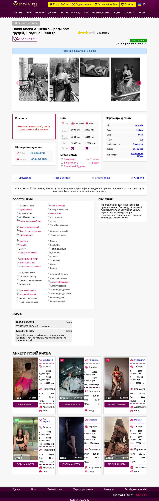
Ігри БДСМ (60, 242)
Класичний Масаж (29, 292)
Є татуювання (100, 176)
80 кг (140, 133)
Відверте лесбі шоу (65, 207)
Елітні (64, 12)
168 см (139, 128)
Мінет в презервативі (30, 225)
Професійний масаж (30, 299)
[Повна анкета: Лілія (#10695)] (25, 377)
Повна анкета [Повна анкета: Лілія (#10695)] (25, 403)
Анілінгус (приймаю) (65, 279)
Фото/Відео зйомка (64, 222)
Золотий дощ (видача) (66, 287)
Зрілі (86, 12)
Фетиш (58, 219)
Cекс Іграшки (61, 215)
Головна (17, 12)
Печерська (91, 358)
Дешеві (52, 12)
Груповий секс (27, 207)
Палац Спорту (38, 157)
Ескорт (23, 246)
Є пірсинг (137, 176)
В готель (92, 157)
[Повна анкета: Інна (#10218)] (116, 377)
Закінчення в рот (28, 260)
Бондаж (58, 239)
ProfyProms (141, 493)
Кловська (90, 418)
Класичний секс (27, 203)
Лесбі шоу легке (63, 203)
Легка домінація (63, 246)
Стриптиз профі (63, 232)
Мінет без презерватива (32, 229)
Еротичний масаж (28, 288)
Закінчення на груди (30, 256)
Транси (129, 12)
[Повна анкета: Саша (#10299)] (116, 437)
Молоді (75, 12)
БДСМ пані (60, 250)
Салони (142, 12)
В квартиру (68, 157)
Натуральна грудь (137, 153)
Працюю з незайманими (32, 278)
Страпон (59, 254)
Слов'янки (138, 147)
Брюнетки (138, 142)
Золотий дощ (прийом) (66, 291)
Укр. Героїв (46, 358)
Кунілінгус (24, 239)
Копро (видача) (62, 295)
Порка (58, 262)
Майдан (136, 418)
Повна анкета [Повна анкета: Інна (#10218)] (117, 403)
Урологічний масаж (29, 296)
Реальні (40, 12)
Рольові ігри (25, 282)
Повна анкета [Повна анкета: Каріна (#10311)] (71, 403)
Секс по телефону (29, 274)
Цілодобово (23, 176)
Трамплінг (60, 258)
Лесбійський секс (28, 215)
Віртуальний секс (28, 270)
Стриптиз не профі (64, 229)
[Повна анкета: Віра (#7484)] (71, 437)
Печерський (37, 151)
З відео (116, 12)
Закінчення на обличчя (31, 264)
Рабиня (58, 266)
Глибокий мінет (27, 232)
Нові (29, 12)
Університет (137, 358)
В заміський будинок (72, 164)
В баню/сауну (69, 161)
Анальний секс (27, 211)
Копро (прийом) (63, 299)
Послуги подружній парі (32, 219)
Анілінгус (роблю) (64, 283)
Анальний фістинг (64, 276)
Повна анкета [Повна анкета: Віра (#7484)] (71, 462)
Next (139, 81)
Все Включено (61, 176)
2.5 (141, 138)
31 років (139, 124)
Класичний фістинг (64, 272)
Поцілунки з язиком (29, 250)
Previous (18, 81)
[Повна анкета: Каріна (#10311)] (71, 377)
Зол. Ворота (44, 418)
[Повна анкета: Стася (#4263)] (25, 437)
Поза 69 (23, 242)
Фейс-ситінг (61, 211)
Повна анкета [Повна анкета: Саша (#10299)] (117, 462)
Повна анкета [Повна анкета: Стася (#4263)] (25, 462)
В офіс (93, 161)
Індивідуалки (100, 12)
